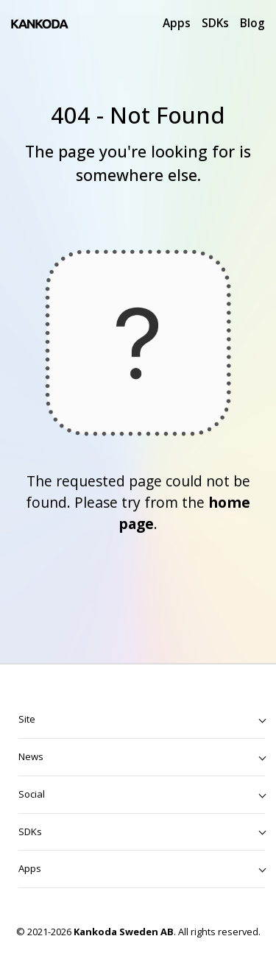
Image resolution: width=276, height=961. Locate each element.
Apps (177, 23)
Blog (252, 23)
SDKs (215, 23)
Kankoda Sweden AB (124, 931)
